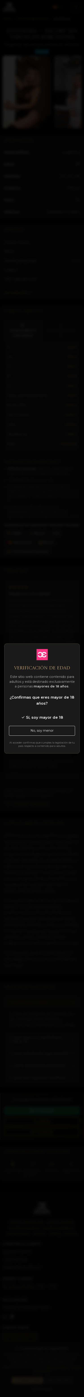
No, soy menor (42, 731)
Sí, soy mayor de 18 (42, 717)
